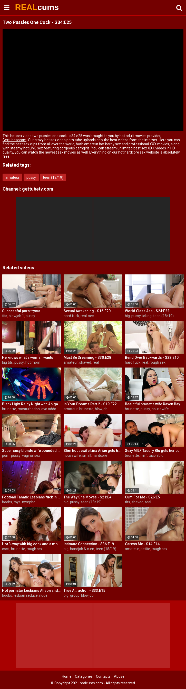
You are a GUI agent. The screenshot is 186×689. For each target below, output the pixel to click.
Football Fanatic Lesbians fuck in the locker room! (31, 497)
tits (4, 316)
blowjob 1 (16, 316)
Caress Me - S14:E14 (142, 544)
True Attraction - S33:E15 (84, 590)
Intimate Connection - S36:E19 (89, 544)
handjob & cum (82, 549)
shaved (85, 362)
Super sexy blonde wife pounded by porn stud (31, 451)
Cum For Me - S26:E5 (142, 497)
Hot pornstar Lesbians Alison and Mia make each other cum (31, 590)
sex (91, 316)
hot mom (32, 362)
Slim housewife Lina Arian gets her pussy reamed (93, 451)
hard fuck (71, 316)
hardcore (100, 455)
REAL (28, 7)
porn (5, 455)
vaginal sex (31, 455)
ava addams (51, 409)
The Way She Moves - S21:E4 (87, 497)
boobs (7, 502)
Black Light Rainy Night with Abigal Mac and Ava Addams (31, 404)
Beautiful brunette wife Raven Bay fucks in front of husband (154, 404)
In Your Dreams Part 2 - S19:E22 (90, 404)
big (127, 316)
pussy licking (141, 316)
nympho (28, 502)
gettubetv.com (37, 189)
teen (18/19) (53, 177)
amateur (12, 177)
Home (67, 676)
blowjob (101, 409)
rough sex (157, 362)
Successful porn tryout (21, 311)
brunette (9, 409)
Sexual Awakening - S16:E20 (87, 311)
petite (145, 549)
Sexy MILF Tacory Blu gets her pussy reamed (154, 451)
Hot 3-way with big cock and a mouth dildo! (31, 544)
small (86, 455)
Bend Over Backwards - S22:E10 (152, 357)
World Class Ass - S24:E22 (147, 311)
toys (17, 502)
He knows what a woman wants (27, 357)
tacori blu (156, 455)
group (75, 595)
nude (43, 595)
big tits (7, 362)
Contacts (103, 676)
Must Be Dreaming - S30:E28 (87, 357)
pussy (31, 177)
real (84, 316)
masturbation (29, 409)
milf (144, 455)
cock (5, 549)
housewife (160, 409)
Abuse (119, 676)
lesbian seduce (26, 595)
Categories (84, 676)
